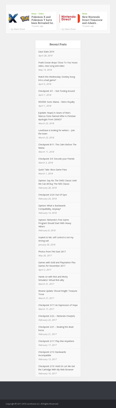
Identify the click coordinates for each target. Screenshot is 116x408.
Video (41, 13)
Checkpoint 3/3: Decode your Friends (56, 158)
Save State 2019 (46, 51)
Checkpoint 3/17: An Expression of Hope (58, 305)
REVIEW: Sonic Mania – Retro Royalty (56, 101)
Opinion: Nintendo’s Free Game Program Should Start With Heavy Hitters (54, 223)
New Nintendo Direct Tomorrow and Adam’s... (92, 19)
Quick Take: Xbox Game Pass (52, 169)
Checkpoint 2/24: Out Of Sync (52, 194)
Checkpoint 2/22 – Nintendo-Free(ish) (56, 316)
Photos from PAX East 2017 (52, 251)
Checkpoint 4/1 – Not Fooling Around (56, 91)
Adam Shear (19, 29)
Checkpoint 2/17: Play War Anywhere (56, 341)
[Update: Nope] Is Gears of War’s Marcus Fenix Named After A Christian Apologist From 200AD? (57, 116)
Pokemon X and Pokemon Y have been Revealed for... (43, 19)
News (34, 13)
